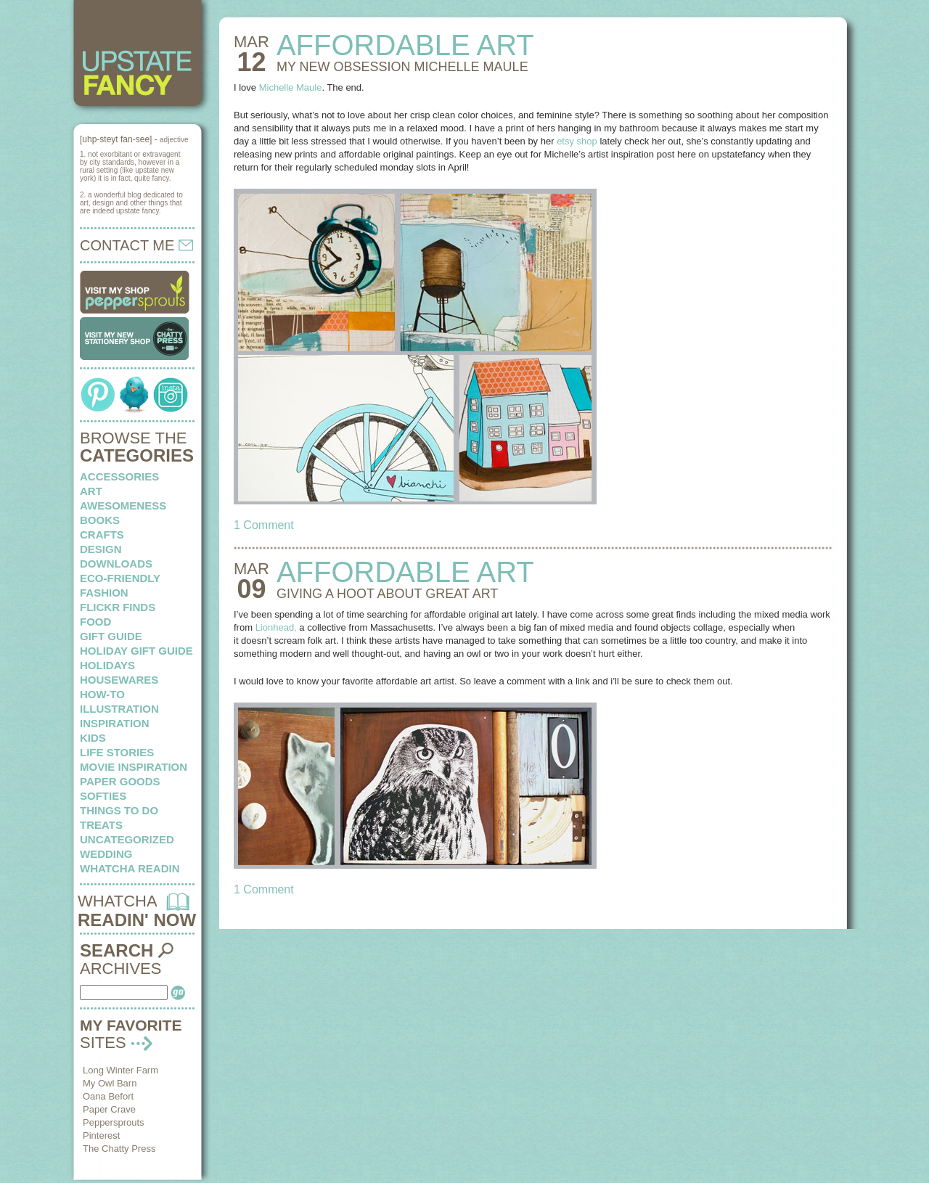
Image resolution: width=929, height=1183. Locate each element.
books (100, 520)
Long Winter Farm (120, 1070)
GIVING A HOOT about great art (387, 593)
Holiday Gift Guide (136, 650)
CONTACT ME (136, 245)
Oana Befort (108, 1096)
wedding (106, 854)
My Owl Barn (109, 1083)
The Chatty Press (119, 1148)
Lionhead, (276, 627)
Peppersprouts (113, 1122)
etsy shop (577, 141)
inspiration (115, 723)
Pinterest (101, 1135)
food (95, 621)
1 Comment (264, 525)
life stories (117, 752)
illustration (119, 709)
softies (103, 796)
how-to (102, 694)
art (91, 491)
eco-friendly (120, 578)
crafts (102, 534)
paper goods (120, 781)
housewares (119, 680)
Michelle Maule (290, 87)
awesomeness (123, 505)
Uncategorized (127, 839)
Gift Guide (111, 636)
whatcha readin (129, 868)
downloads (116, 563)
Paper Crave (109, 1109)
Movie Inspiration (133, 767)
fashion (104, 592)
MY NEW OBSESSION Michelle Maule (402, 67)
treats (101, 825)
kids (93, 738)
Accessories (119, 476)
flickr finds (117, 607)
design (101, 549)
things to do (119, 810)
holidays (107, 665)
